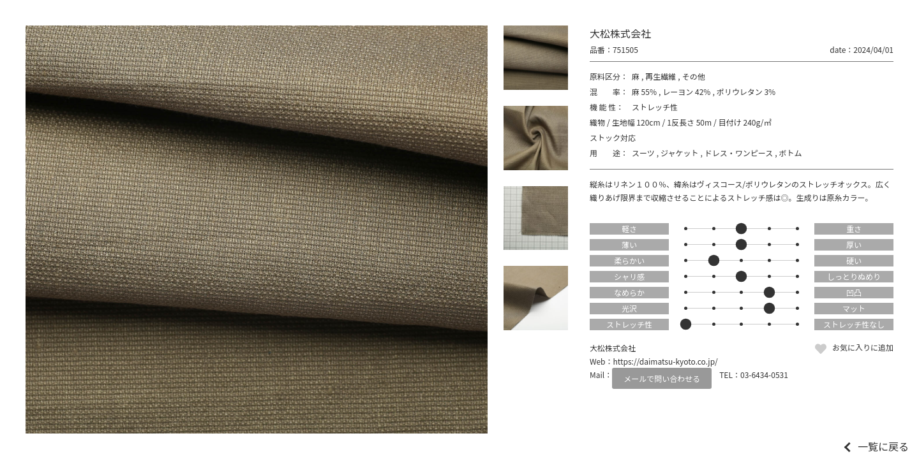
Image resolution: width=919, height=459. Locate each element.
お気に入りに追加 (862, 347)
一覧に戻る (883, 446)
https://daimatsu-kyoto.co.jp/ (665, 361)
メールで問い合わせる (662, 378)
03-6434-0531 (764, 374)
